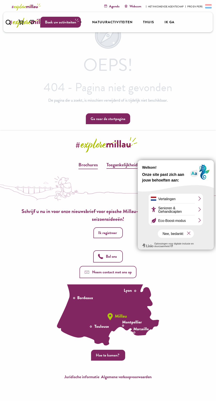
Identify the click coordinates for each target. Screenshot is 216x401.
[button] (8, 22)
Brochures (88, 164)
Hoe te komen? (107, 355)
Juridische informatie (81, 377)
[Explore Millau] (27, 6)
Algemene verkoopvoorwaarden (126, 377)
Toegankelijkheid (122, 164)
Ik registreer (107, 233)
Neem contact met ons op (108, 272)
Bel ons (107, 256)
